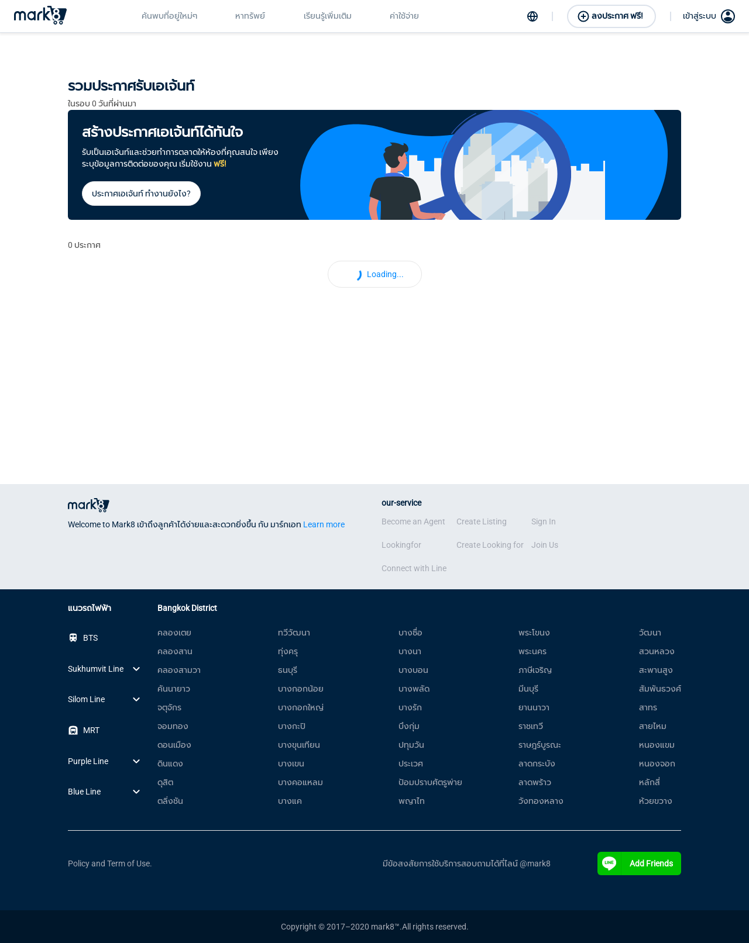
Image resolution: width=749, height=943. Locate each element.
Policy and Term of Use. (110, 863)
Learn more (324, 524)
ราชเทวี (530, 726)
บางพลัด (414, 688)
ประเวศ (410, 763)
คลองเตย (174, 632)
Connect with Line (414, 568)
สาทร (648, 707)
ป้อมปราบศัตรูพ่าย (430, 782)
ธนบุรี (287, 670)
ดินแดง (170, 763)
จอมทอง (172, 726)
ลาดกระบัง (536, 763)
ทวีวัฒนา (294, 632)
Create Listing (481, 521)
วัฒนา (650, 632)
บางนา (409, 651)
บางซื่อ (410, 632)
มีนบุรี (528, 688)
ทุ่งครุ (288, 651)
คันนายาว (173, 688)
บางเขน (291, 763)
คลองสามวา (179, 670)
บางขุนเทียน (299, 744)
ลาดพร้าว (534, 782)
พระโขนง (534, 632)
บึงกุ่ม (409, 726)
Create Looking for (490, 545)
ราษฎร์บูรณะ (539, 744)
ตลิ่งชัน (170, 801)
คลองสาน (175, 651)
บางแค (290, 801)
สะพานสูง (656, 670)
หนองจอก (657, 763)
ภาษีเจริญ (535, 670)
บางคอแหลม (300, 782)
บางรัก (410, 707)
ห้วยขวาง (655, 801)
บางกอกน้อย (301, 688)
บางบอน (413, 670)
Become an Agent (413, 521)
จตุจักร (169, 707)
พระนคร (532, 651)
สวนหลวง (657, 651)
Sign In (543, 521)
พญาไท (411, 801)
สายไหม (652, 726)
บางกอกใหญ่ (301, 707)
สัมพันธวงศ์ (660, 688)
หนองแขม (657, 744)
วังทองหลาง (541, 801)
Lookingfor (401, 545)
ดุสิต (165, 782)
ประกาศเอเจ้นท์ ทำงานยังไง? (141, 193)
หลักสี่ (649, 782)
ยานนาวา (533, 707)
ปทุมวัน (411, 744)
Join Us (544, 545)
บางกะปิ (291, 726)
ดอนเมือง (174, 744)
